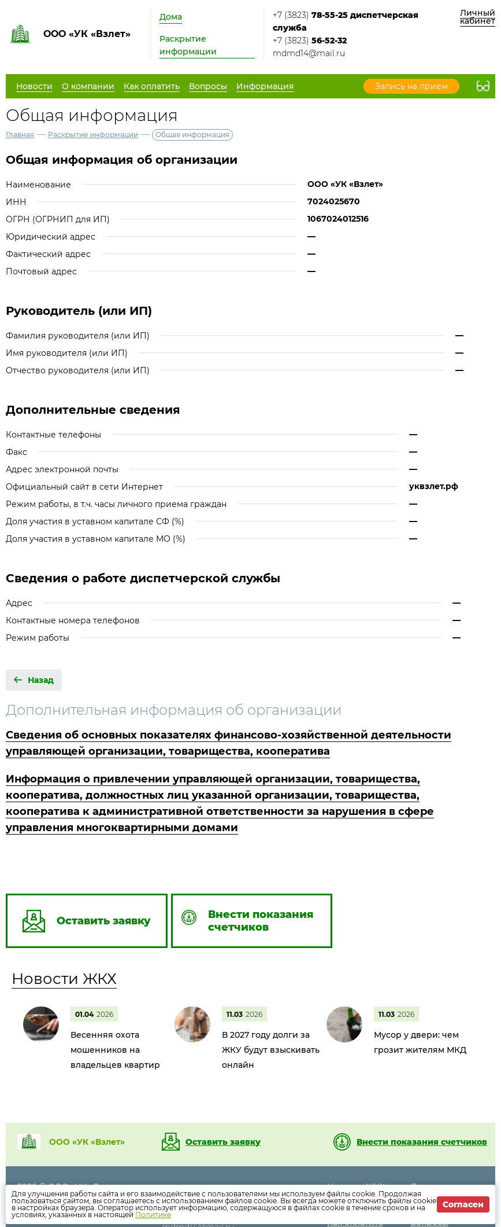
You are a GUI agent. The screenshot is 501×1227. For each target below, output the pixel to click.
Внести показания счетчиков (422, 1142)
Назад (41, 680)
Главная (20, 134)
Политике (153, 1214)
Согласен (463, 1204)
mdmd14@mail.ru (309, 53)
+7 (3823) (345, 21)
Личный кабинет (477, 17)
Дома (170, 17)
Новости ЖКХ (64, 978)
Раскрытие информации (188, 45)
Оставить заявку (223, 1142)
